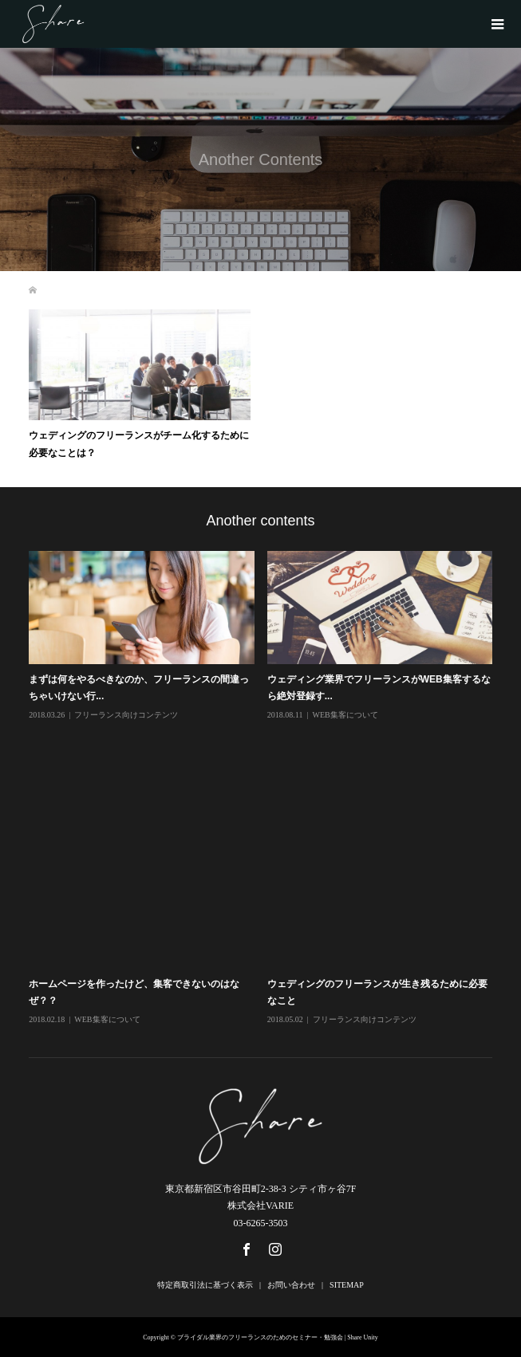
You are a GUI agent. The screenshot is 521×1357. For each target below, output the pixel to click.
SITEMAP (347, 1284)
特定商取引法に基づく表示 (205, 1284)
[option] (266, 789)
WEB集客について (344, 714)
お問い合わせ (291, 1284)
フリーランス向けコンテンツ (126, 714)
